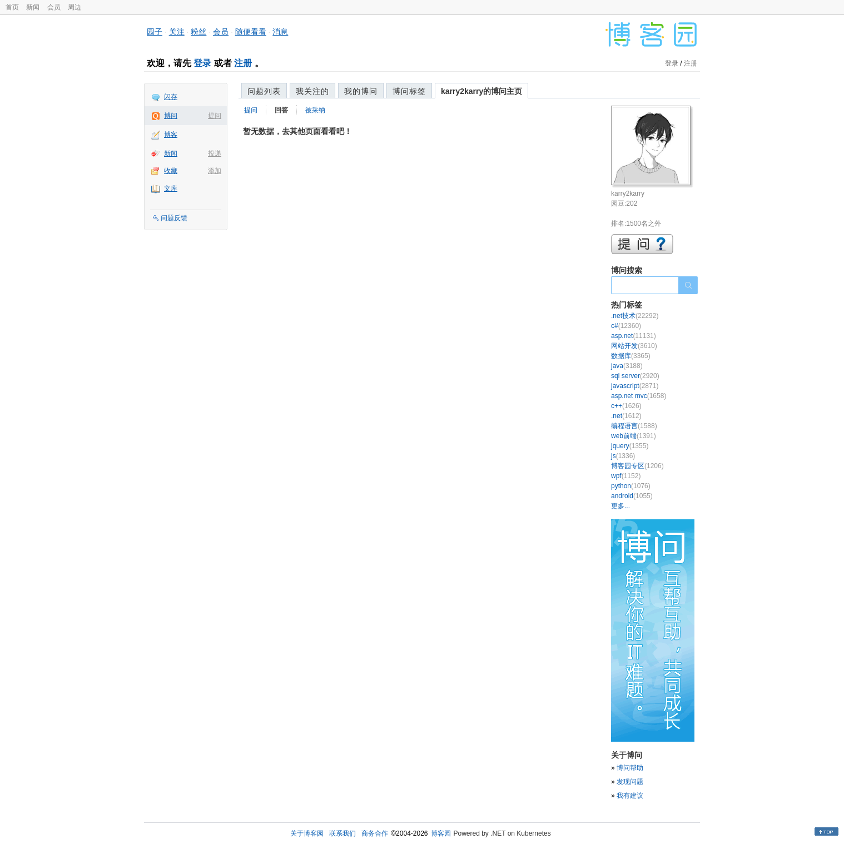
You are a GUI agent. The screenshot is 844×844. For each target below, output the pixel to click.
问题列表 (264, 91)
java (627, 366)
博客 (170, 134)
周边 (74, 7)
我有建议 (630, 796)
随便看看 (250, 31)
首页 (12, 7)
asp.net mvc (638, 396)
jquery (629, 446)
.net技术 (634, 316)
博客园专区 (637, 466)
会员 (54, 7)
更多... (620, 506)
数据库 (631, 356)
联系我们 (342, 833)
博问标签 (409, 91)
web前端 (633, 436)
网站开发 (634, 346)
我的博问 (361, 91)
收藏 (170, 171)
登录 (202, 63)
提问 (214, 116)
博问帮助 (630, 768)
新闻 (32, 7)
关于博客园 (307, 833)
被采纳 (315, 110)
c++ (626, 406)
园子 (154, 31)
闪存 (170, 97)
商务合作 (374, 833)
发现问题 (630, 782)
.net (626, 416)
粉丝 (198, 31)
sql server (635, 376)
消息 (280, 31)
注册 (243, 63)
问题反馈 (174, 218)
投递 (214, 153)
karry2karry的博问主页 (481, 91)
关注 (177, 31)
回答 (281, 110)
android (632, 496)
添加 (214, 171)
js (623, 456)
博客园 (441, 833)
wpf (626, 476)
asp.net (633, 336)
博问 (170, 116)
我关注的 (312, 91)
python (631, 486)
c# (626, 326)
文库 (170, 188)
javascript (634, 386)
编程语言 (634, 426)
